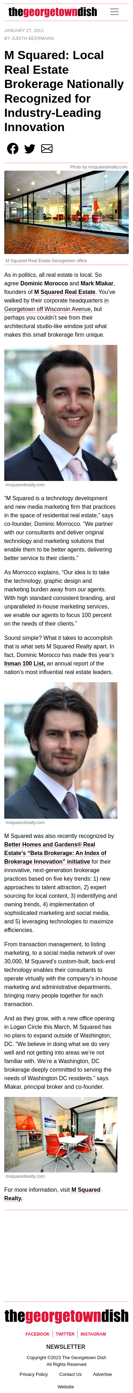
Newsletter (65, 1347)
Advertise (102, 1374)
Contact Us (70, 1374)
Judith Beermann (32, 38)
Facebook (38, 1334)
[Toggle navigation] (114, 12)
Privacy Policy (34, 1374)
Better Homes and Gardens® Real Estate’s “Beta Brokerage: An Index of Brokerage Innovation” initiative (55, 853)
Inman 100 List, (24, 664)
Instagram (93, 1334)
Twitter (65, 1334)
